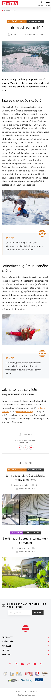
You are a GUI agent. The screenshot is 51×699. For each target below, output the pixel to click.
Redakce (16, 34)
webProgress (29, 695)
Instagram (16, 664)
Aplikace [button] (6, 646)
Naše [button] (8, 641)
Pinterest (25, 447)
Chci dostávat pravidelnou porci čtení (26, 605)
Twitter (31, 447)
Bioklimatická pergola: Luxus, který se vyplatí (25, 541)
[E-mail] (20, 612)
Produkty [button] (7, 637)
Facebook (20, 447)
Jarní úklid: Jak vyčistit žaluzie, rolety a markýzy (25, 478)
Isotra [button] (5, 650)
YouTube (35, 664)
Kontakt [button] (6, 654)
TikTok (28, 664)
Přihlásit (37, 612)
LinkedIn (22, 664)
